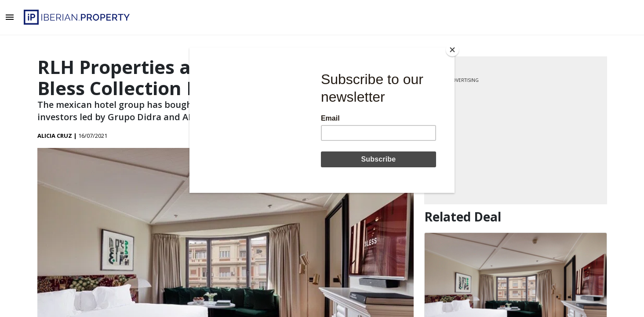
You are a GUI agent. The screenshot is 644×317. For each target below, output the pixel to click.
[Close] (452, 49)
